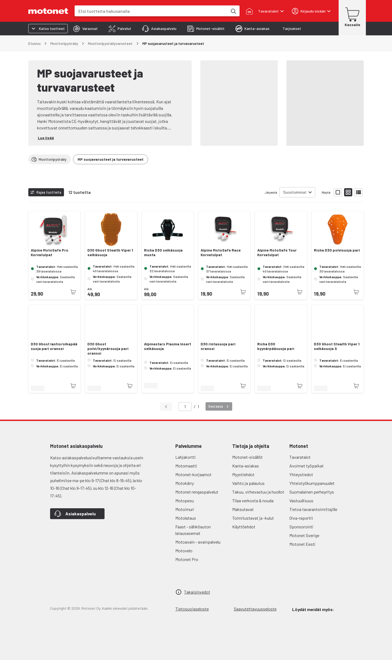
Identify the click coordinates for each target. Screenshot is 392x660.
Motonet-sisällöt (247, 457)
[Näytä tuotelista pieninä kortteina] (348, 192)
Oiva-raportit (301, 517)
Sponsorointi (301, 526)
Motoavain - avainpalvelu (197, 541)
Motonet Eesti (302, 544)
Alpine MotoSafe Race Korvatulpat (221, 252)
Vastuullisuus (301, 500)
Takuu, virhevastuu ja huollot (258, 491)
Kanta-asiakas (245, 465)
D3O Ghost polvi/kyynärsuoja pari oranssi (107, 348)
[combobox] (151, 11)
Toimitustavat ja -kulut (253, 517)
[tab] (85, 28)
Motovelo (183, 550)
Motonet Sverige (304, 535)
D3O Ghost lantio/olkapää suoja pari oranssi (54, 346)
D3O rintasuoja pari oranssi (218, 346)
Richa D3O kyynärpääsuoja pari (275, 346)
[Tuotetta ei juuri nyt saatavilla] (73, 292)
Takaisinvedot (197, 591)
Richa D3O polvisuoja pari (337, 250)
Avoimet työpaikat (306, 465)
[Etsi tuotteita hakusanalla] (233, 10)
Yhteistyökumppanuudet (312, 483)
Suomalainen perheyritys (311, 491)
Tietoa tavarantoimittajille (313, 509)
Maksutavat (243, 509)
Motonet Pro (186, 559)
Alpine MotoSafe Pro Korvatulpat (49, 252)
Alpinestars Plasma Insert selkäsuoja (167, 346)
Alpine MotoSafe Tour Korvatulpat (277, 252)
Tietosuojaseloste (192, 608)
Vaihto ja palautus (248, 483)
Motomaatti (186, 465)
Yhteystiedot (301, 474)
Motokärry (184, 483)
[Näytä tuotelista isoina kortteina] (338, 192)
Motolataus (185, 517)
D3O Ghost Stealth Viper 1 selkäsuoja (110, 252)
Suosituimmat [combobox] (295, 192)
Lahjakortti (185, 457)
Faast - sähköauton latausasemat (193, 530)
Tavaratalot (300, 457)
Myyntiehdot (243, 474)
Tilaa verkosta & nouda (253, 500)
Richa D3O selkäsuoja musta (163, 252)
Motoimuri (184, 509)
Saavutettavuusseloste (255, 608)
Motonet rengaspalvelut (196, 491)
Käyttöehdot (243, 526)
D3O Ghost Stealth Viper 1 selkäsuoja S (337, 346)
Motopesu (184, 500)
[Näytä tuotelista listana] (358, 192)
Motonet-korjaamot (193, 474)
